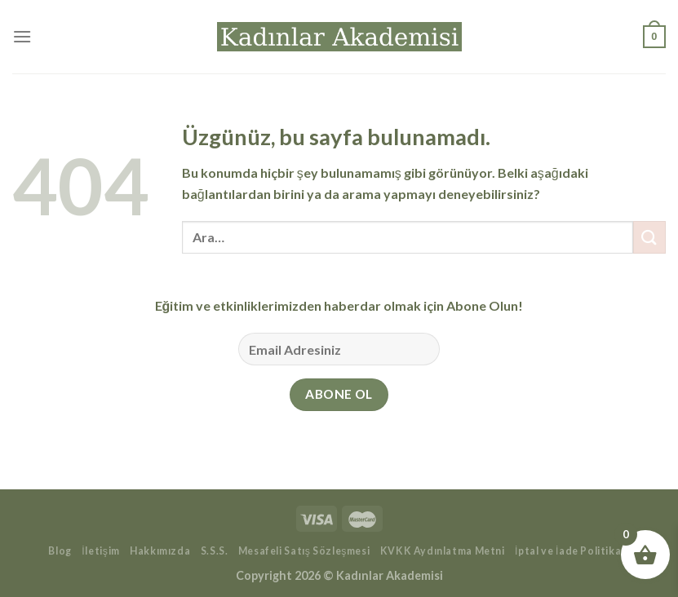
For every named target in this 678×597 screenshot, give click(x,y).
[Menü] (22, 36)
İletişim (100, 551)
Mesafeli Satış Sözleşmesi (304, 551)
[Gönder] (649, 237)
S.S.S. (214, 551)
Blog (59, 551)
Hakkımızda (160, 551)
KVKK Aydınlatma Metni (442, 551)
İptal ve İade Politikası (572, 551)
